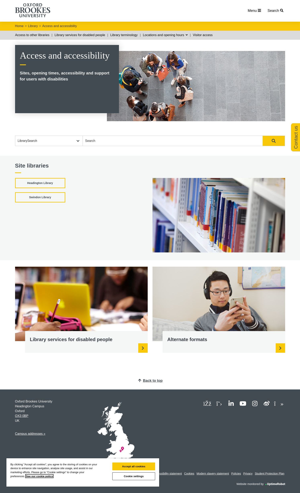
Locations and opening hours (165, 35)
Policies (236, 473)
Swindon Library (40, 197)
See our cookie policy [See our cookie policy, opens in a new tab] (39, 476)
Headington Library (40, 183)
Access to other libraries (32, 35)
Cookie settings (134, 476)
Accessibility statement (167, 473)
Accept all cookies (133, 466)
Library (33, 26)
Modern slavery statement (213, 473)
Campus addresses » (30, 433)
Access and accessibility (59, 26)
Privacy (248, 473)
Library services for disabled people (79, 35)
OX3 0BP (22, 416)
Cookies (189, 473)
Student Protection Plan (269, 473)
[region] (82, 472)
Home (19, 26)
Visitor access (203, 35)
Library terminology (124, 35)
